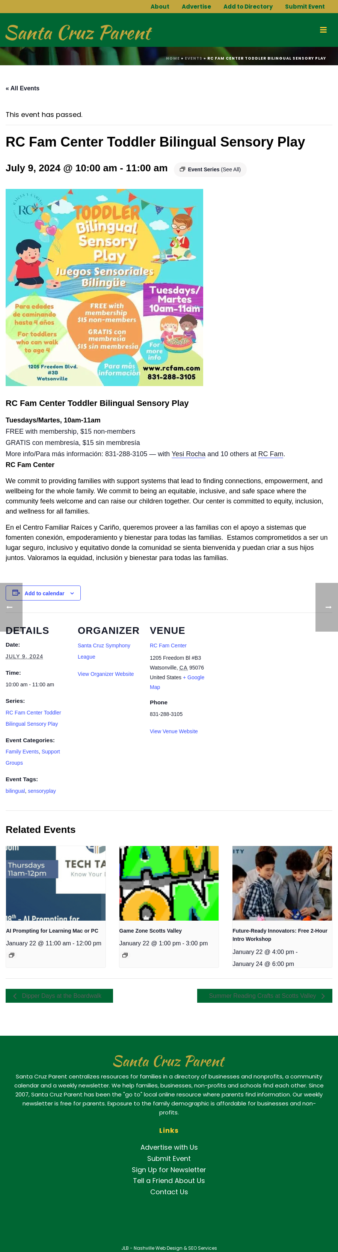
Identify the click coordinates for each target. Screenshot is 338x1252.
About (160, 6)
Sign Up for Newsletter (169, 1169)
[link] (188, 454)
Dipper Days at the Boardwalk (60, 996)
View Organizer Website (106, 674)
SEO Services (202, 1248)
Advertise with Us (169, 1147)
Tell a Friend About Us (169, 1180)
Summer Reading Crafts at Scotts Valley (263, 996)
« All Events (22, 88)
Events (193, 58)
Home (173, 58)
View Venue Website (174, 731)
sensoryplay (42, 791)
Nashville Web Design (158, 1248)
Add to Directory (248, 6)
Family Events (22, 752)
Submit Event (305, 6)
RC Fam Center (168, 645)
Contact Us (169, 1192)
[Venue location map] (261, 664)
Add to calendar (45, 593)
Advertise (196, 6)
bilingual (15, 791)
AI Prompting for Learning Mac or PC (52, 931)
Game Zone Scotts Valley (150, 931)
